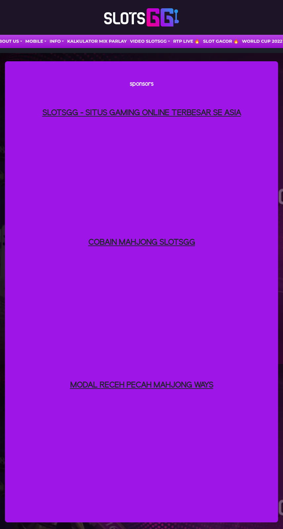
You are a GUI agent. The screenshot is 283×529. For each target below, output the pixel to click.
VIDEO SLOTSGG (148, 41)
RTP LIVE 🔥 (186, 41)
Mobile (34, 41)
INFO (55, 41)
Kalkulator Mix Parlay (97, 41)
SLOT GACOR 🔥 (221, 41)
